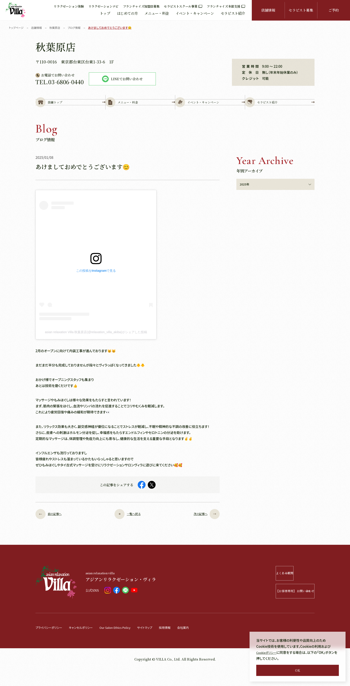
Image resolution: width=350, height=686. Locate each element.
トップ (105, 13)
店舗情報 (268, 10)
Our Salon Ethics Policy (125, 643)
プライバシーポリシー (50, 643)
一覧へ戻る (127, 530)
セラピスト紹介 (233, 13)
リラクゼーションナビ (103, 6)
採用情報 (181, 643)
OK (297, 670)
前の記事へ (51, 530)
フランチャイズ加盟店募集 (141, 6)
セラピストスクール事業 (183, 6)
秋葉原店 (57, 27)
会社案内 (201, 643)
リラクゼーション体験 (69, 6)
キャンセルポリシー (86, 643)
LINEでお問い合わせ (122, 79)
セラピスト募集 (301, 10)
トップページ (17, 27)
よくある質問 (288, 589)
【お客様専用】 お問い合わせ (282, 607)
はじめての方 (127, 13)
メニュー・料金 (156, 13)
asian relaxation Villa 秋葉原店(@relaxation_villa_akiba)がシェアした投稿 (96, 348)
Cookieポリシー (268, 652)
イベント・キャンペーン (195, 13)
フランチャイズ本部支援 (226, 6)
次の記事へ (203, 530)
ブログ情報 (78, 27)
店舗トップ (70, 110)
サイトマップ (159, 643)
